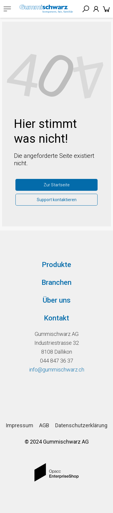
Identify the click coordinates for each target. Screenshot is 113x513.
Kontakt (56, 318)
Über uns (57, 300)
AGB (44, 425)
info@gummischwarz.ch (56, 369)
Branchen (56, 282)
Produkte (56, 265)
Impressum (19, 425)
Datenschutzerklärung (81, 425)
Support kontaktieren (57, 199)
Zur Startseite (57, 184)
